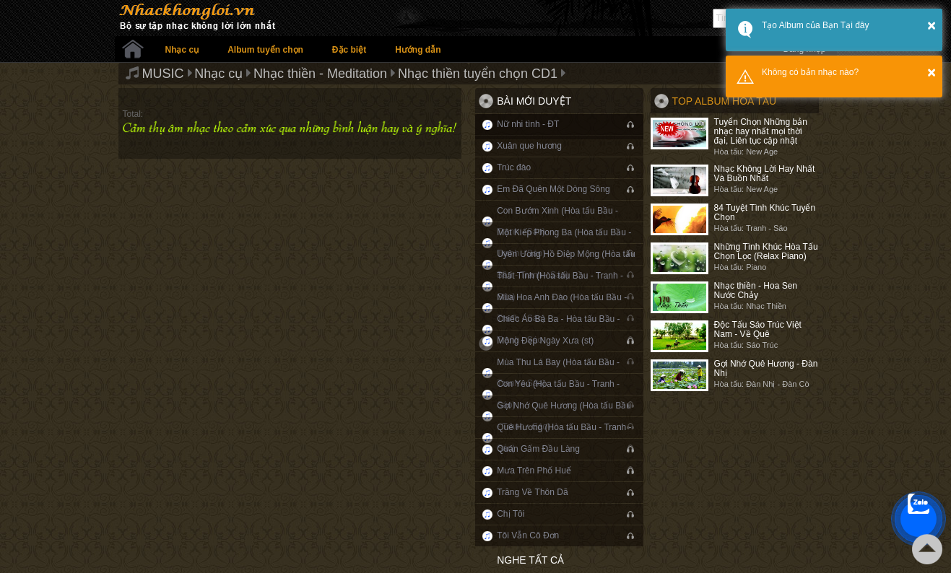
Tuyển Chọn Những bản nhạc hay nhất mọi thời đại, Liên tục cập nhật (760, 131)
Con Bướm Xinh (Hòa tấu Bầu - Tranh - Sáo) (557, 221)
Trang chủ (133, 49)
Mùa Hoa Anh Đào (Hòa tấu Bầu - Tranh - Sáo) (562, 307)
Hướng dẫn (417, 50)
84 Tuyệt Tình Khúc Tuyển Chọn (765, 212)
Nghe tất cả (530, 560)
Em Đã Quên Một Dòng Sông (553, 189)
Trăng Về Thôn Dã (532, 492)
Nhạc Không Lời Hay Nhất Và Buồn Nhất (764, 173)
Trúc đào (514, 167)
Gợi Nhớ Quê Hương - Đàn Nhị (766, 368)
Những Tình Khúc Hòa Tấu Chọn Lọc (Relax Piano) (766, 251)
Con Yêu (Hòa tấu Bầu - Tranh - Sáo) (558, 394)
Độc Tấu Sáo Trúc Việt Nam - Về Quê (758, 329)
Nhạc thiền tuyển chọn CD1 (477, 73)
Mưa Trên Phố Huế (534, 470)
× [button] (931, 25)
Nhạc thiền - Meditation (320, 73)
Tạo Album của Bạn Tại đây (815, 25)
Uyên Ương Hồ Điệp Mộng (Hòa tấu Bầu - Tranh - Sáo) (566, 264)
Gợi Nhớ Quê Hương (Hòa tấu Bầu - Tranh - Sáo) (564, 416)
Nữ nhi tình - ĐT (528, 124)
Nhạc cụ (182, 50)
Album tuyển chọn (265, 50)
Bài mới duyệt (534, 101)
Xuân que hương (529, 146)
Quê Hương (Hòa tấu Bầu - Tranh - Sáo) (564, 437)
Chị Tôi (510, 514)
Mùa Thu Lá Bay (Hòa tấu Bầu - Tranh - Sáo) (558, 372)
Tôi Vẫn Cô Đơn (528, 535)
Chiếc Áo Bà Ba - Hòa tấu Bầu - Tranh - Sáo (558, 329)
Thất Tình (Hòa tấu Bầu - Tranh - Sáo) (560, 286)
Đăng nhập (804, 49)
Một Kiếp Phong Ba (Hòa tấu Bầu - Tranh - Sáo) (564, 242)
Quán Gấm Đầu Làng (538, 449)
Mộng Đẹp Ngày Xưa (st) (545, 341)
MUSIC (163, 73)
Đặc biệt (349, 50)
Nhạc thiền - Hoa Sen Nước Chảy (755, 290)
